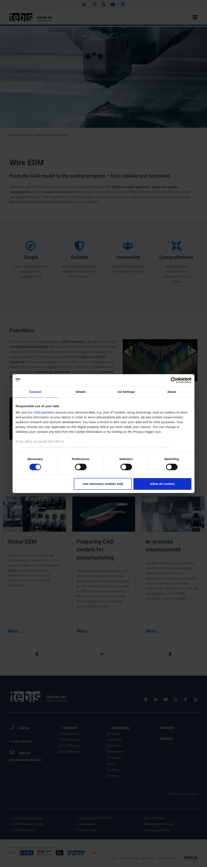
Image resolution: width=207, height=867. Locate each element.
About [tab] (171, 391)
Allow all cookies (162, 483)
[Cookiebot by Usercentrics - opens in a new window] (173, 380)
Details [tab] (81, 391)
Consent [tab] (35, 391)
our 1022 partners (41, 412)
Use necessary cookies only (103, 483)
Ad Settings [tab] (126, 391)
